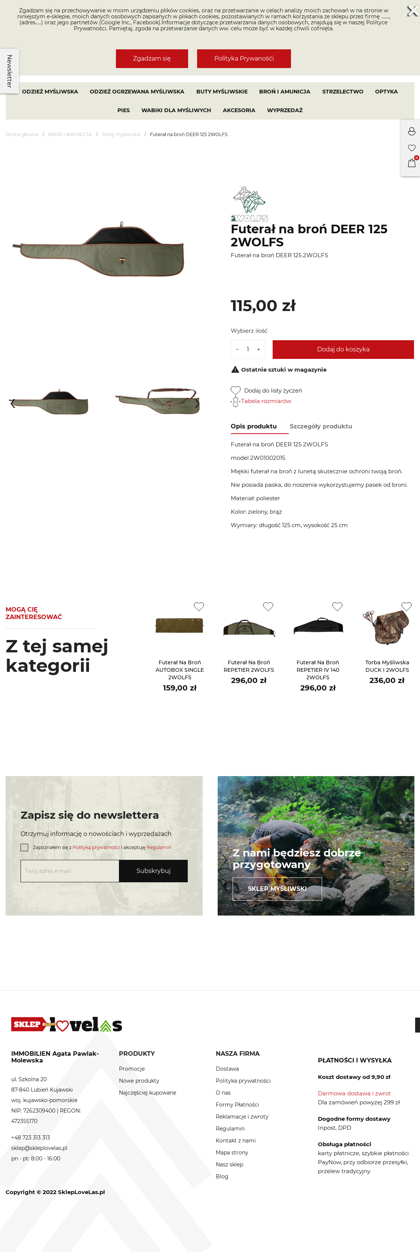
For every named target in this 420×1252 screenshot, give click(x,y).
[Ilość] (248, 349)
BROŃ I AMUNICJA (284, 91)
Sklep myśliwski (277, 888)
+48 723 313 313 (30, 1137)
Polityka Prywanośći (244, 58)
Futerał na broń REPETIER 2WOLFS (249, 666)
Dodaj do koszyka (343, 349)
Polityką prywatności (96, 847)
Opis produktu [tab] (254, 426)
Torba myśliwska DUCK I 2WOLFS (387, 666)
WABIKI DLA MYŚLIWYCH (176, 110)
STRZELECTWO (343, 91)
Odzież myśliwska (50, 91)
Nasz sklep (229, 1164)
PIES (123, 110)
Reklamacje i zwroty (242, 1116)
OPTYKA (386, 91)
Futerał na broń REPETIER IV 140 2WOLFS (318, 670)
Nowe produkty (139, 1080)
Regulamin (159, 847)
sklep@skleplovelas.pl (39, 1148)
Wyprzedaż (285, 110)
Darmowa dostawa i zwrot (354, 1093)
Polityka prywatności (243, 1080)
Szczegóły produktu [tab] (321, 426)
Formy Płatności (237, 1104)
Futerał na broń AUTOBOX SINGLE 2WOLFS (180, 670)
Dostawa (227, 1068)
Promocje (132, 1068)
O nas (223, 1092)
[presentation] (13, 401)
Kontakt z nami (236, 1140)
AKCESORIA (239, 110)
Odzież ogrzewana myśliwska (137, 91)
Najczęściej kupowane (147, 1092)
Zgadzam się (152, 58)
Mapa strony (232, 1152)
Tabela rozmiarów (261, 400)
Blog (222, 1176)
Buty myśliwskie (222, 91)
